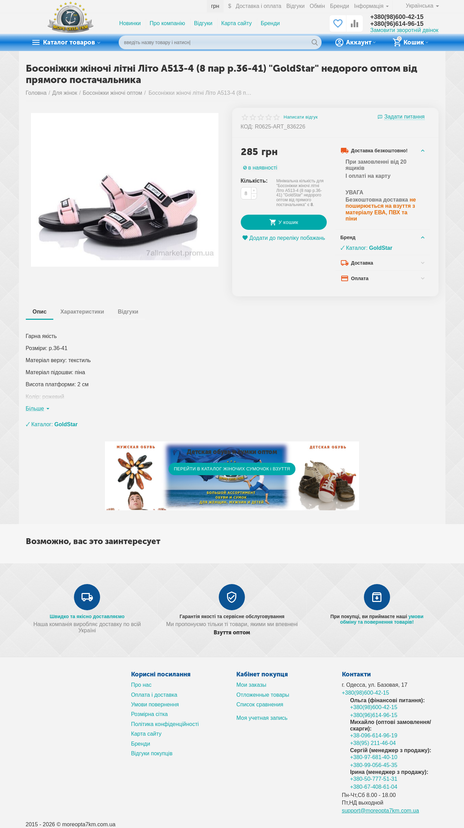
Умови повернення (155, 704)
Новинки (130, 23)
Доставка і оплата (258, 6)
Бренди (339, 6)
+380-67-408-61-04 (374, 787)
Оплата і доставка (154, 695)
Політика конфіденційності (165, 724)
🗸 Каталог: (366, 248)
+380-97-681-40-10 (374, 757)
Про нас (141, 685)
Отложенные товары (262, 695)
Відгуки (295, 6)
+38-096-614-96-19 (374, 735)
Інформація (369, 6)
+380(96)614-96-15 (396, 23)
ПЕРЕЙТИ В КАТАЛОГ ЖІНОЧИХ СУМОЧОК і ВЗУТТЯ (232, 468)
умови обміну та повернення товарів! (381, 619)
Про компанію (167, 23)
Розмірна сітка (149, 714)
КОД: (247, 127)
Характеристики (82, 312)
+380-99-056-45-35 (374, 765)
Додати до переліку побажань (283, 238)
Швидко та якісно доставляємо (87, 616)
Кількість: (254, 181)
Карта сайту (236, 23)
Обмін (317, 6)
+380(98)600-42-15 (396, 16)
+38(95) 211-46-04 (373, 743)
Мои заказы (251, 685)
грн (215, 6)
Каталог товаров (69, 42)
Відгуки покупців (152, 753)
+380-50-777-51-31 (374, 779)
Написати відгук (301, 117)
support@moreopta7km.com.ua (380, 811)
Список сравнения (259, 704)
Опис (40, 312)
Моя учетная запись (262, 718)
